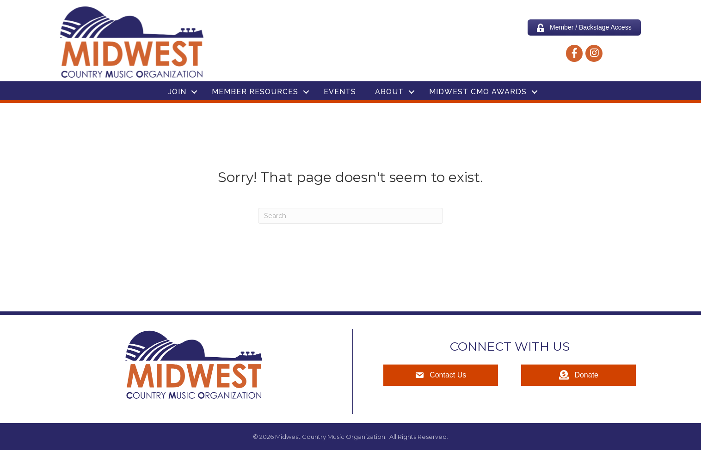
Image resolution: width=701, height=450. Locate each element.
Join (177, 91)
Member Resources (255, 91)
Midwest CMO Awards (478, 91)
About (389, 91)
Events (340, 91)
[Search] (350, 216)
